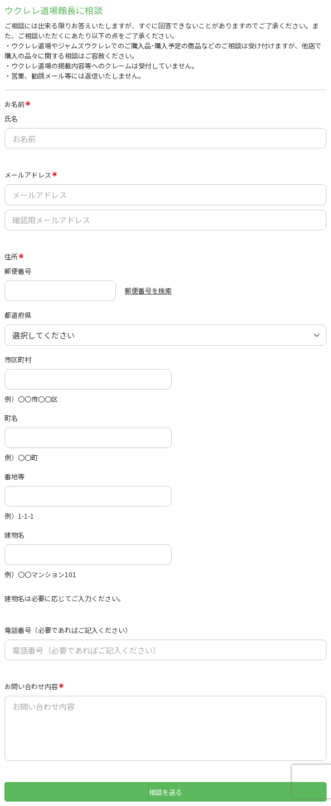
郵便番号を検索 (148, 290)
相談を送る (165, 792)
